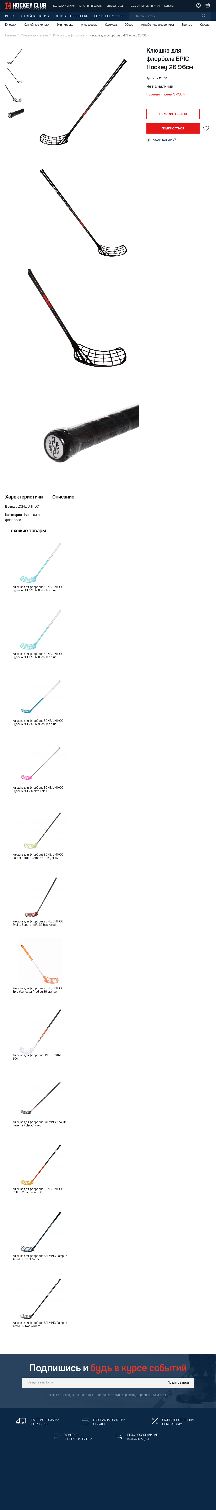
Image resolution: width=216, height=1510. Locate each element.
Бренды (187, 24)
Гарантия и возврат (91, 6)
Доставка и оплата (64, 6)
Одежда (111, 24)
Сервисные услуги (108, 16)
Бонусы (169, 6)
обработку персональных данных (144, 1395)
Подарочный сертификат (144, 6)
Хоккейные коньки (36, 24)
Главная (10, 35)
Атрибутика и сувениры (157, 24)
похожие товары (173, 114)
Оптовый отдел (116, 6)
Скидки (205, 24)
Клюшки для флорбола (68, 35)
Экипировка (65, 24)
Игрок (9, 16)
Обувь (129, 24)
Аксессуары (89, 24)
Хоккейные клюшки (34, 35)
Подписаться (178, 1382)
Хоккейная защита (35, 16)
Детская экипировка (72, 16)
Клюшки (10, 24)
